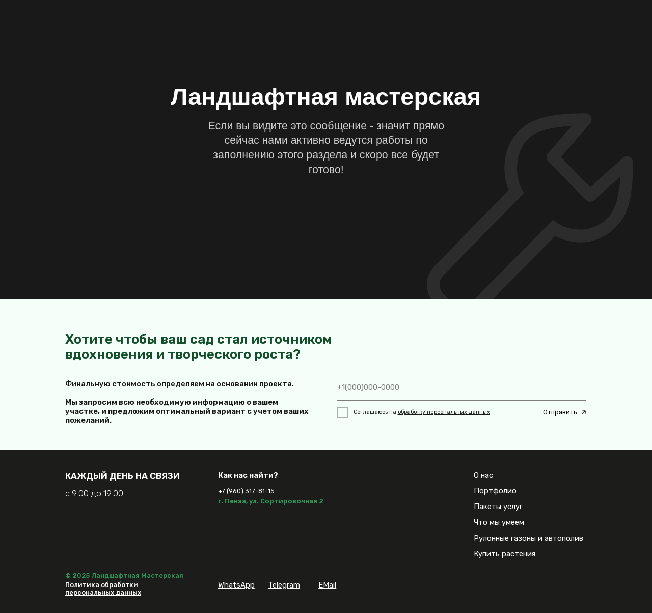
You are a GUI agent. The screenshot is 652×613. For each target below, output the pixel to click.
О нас (483, 475)
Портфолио (495, 490)
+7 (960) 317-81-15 (246, 491)
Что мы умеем (499, 522)
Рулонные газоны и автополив (528, 538)
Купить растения (504, 553)
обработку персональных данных (444, 412)
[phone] (461, 387)
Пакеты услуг (498, 506)
